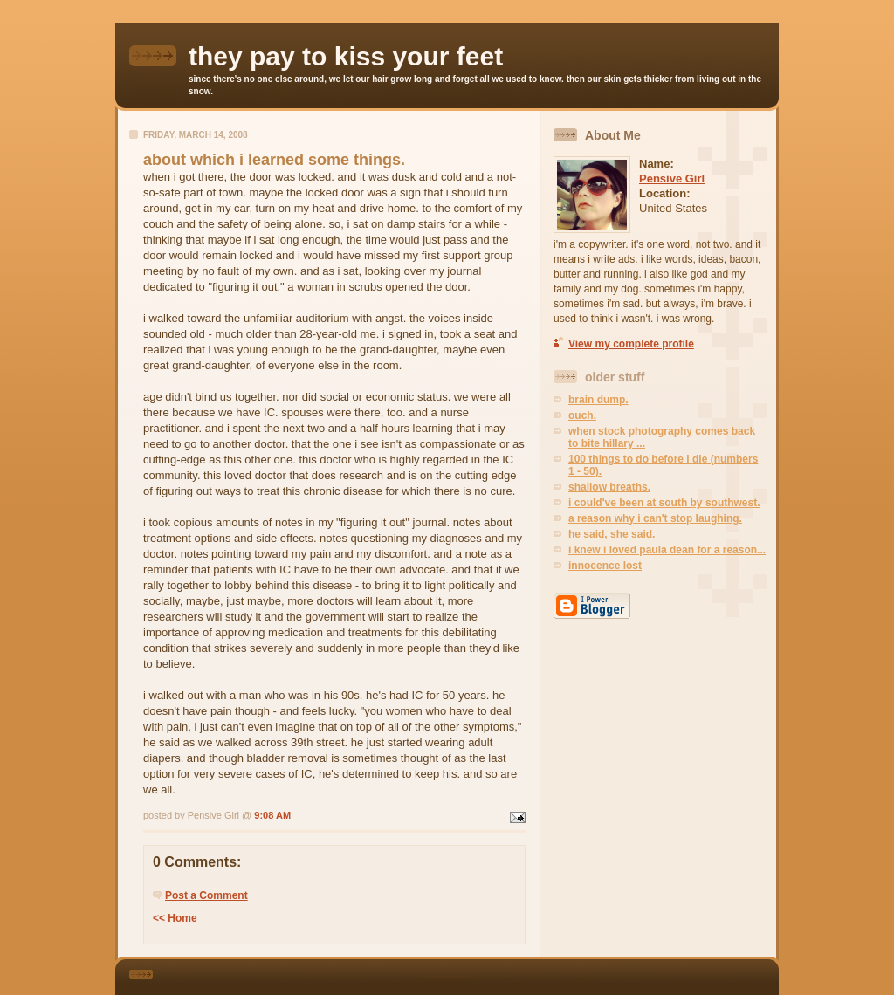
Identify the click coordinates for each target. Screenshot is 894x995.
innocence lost (605, 565)
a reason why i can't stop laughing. (655, 518)
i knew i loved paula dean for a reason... (667, 550)
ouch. (582, 415)
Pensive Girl (672, 178)
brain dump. (598, 400)
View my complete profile (631, 344)
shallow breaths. (609, 487)
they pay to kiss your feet (346, 56)
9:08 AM (272, 815)
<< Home (175, 918)
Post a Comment (206, 895)
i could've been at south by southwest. (664, 503)
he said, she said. (611, 534)
